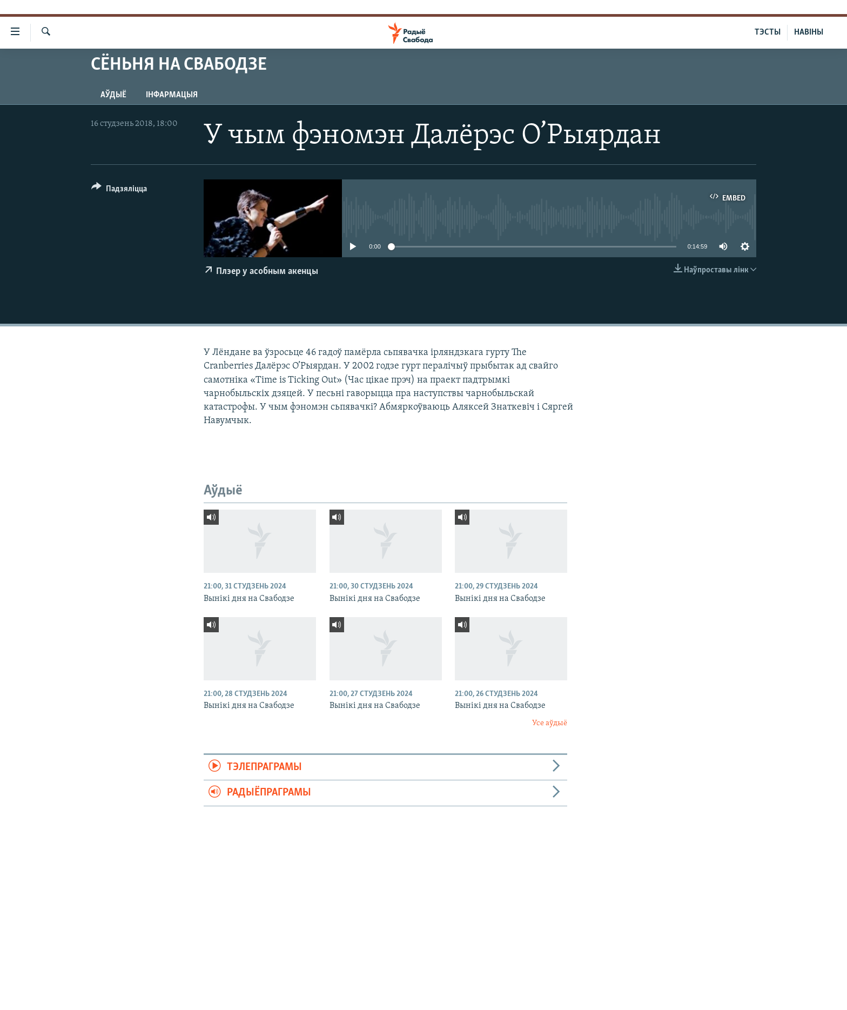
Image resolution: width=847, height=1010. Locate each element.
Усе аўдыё (549, 723)
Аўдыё (113, 95)
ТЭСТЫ (768, 32)
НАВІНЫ (808, 32)
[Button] (119, 190)
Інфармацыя (172, 95)
